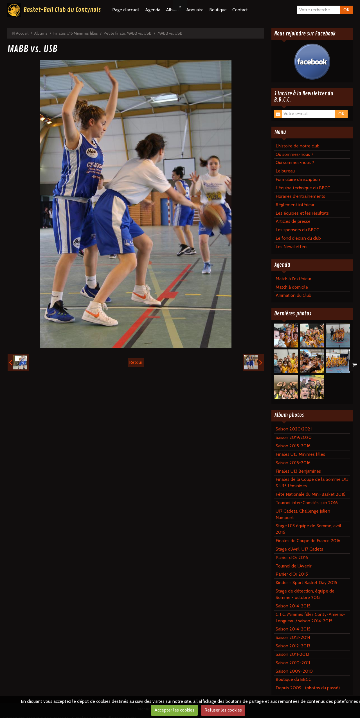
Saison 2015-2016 (293, 445)
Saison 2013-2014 (293, 637)
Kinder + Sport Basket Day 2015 (306, 582)
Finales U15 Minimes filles (75, 33)
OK (346, 9)
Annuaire (195, 9)
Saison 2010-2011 (293, 662)
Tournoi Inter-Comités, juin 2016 (307, 502)
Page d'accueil (126, 9)
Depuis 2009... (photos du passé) (308, 687)
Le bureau (285, 171)
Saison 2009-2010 (294, 671)
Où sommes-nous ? (294, 154)
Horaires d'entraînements (300, 196)
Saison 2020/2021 (294, 429)
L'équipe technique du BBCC (303, 187)
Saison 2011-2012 (292, 654)
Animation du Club (293, 295)
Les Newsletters (291, 246)
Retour (135, 362)
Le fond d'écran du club (298, 238)
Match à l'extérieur (293, 278)
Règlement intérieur (295, 204)
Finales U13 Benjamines (298, 471)
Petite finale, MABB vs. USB (128, 33)
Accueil (22, 33)
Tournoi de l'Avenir (294, 566)
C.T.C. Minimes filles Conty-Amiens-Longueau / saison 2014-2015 (310, 617)
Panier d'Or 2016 (292, 557)
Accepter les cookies (174, 710)
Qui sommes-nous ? (295, 162)
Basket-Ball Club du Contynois (62, 10)
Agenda (152, 9)
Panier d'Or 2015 (292, 574)
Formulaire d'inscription (298, 179)
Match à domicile (292, 287)
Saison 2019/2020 (294, 437)
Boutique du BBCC (293, 679)
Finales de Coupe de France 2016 (308, 540)
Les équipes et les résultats (302, 213)
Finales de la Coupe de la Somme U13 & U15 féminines (312, 482)
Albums (41, 33)
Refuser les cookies (223, 710)
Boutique (218, 9)
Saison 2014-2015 (293, 606)
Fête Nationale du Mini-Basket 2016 (310, 494)
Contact (240, 9)
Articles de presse (293, 221)
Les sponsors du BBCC (297, 229)
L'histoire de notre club (298, 146)
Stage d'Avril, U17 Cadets (299, 549)
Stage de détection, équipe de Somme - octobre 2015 (305, 594)
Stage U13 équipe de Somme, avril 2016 (308, 529)
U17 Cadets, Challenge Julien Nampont (303, 514)
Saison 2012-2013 (293, 646)
